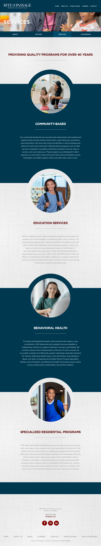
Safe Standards (89, 536)
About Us (18, 536)
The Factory (65, 541)
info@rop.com (50, 516)
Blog (30, 536)
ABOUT (15, 34)
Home (6, 536)
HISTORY (38, 34)
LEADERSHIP (86, 34)
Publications (70, 536)
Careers (41, 536)
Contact (54, 536)
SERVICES (62, 34)
